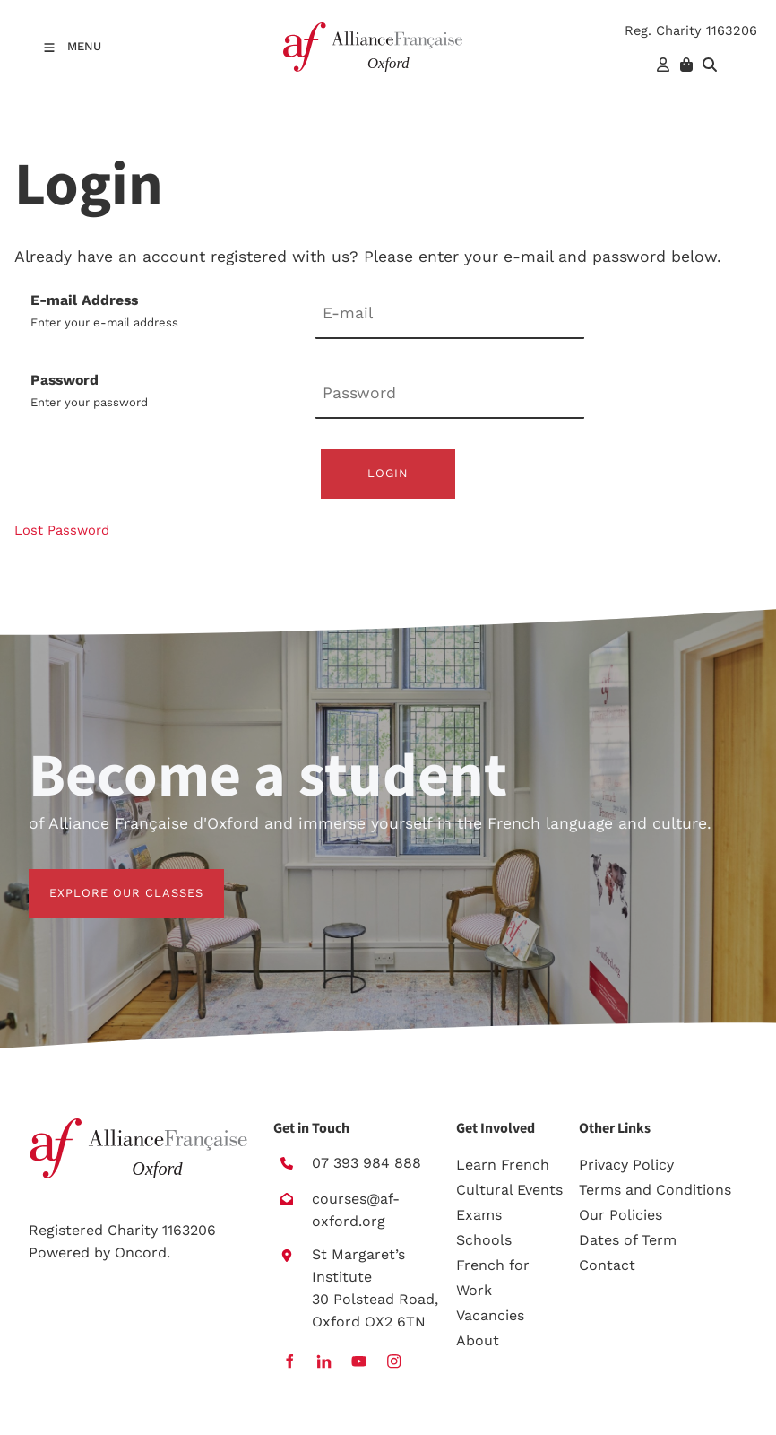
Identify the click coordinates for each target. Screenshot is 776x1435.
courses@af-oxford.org (356, 1210)
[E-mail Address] (449, 314)
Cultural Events (509, 1189)
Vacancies (490, 1315)
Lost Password (61, 530)
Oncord (141, 1252)
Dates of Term (628, 1239)
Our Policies (620, 1214)
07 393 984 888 (366, 1162)
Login (388, 473)
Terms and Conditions (655, 1189)
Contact (607, 1265)
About (477, 1340)
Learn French (502, 1164)
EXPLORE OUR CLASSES (106, 879)
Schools (484, 1239)
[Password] (449, 394)
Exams (479, 1214)
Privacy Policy (626, 1164)
